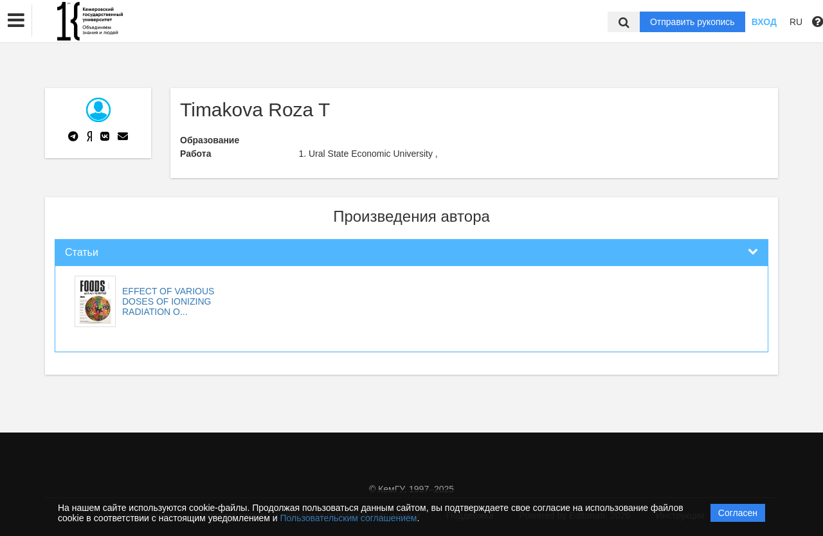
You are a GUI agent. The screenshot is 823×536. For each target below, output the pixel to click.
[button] (16, 20)
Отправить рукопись (692, 22)
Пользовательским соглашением (348, 518)
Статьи (81, 252)
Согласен (737, 513)
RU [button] (796, 22)
